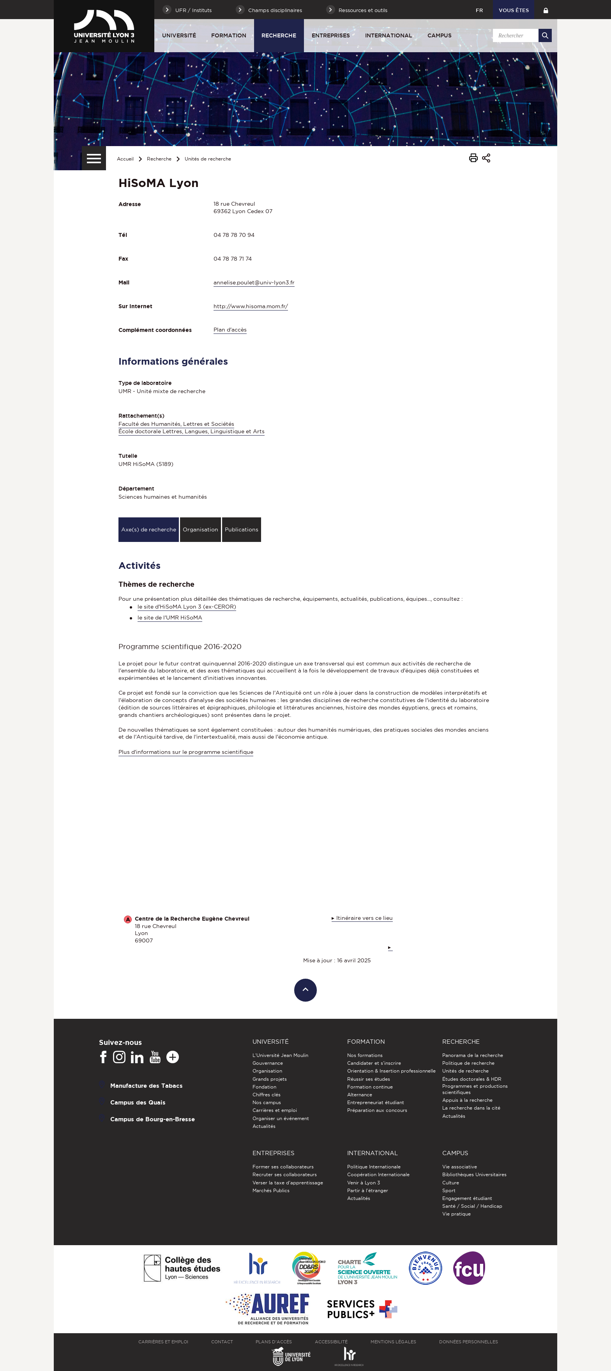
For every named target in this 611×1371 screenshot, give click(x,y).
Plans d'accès (274, 1341)
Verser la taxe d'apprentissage (288, 1182)
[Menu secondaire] (94, 158)
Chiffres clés (267, 1094)
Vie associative (459, 1166)
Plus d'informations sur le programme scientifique (185, 752)
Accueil (125, 158)
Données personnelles (468, 1341)
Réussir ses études (368, 1079)
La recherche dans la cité (471, 1107)
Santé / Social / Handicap (472, 1206)
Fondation (264, 1086)
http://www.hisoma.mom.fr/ (251, 306)
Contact (222, 1341)
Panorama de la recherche (472, 1055)
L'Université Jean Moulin (280, 1055)
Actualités (264, 1126)
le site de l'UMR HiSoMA (170, 617)
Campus (439, 35)
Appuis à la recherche (467, 1100)
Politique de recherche (468, 1063)
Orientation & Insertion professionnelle (391, 1070)
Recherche (278, 35)
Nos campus (267, 1102)
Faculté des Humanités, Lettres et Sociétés (176, 424)
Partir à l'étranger (367, 1190)
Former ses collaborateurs (283, 1166)
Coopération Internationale (378, 1174)
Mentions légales (393, 1341)
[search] (521, 35)
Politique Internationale (374, 1166)
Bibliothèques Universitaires (474, 1174)
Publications (241, 529)
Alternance (359, 1094)
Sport (449, 1190)
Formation (228, 35)
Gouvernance (268, 1063)
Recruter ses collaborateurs (285, 1174)
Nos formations (365, 1055)
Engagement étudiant (467, 1198)
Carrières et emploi (275, 1110)
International (388, 35)
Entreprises (331, 35)
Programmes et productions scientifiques (475, 1089)
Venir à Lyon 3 (363, 1182)
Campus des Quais (138, 1102)
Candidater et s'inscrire (374, 1063)
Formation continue (370, 1086)
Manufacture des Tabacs (146, 1085)
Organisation (200, 529)
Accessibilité (331, 1341)
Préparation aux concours (377, 1110)
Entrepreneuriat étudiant (375, 1102)
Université (179, 35)
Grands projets (270, 1079)
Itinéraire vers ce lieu (364, 918)
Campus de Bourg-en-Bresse (152, 1119)
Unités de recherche (208, 158)
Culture (450, 1182)
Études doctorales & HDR (472, 1079)
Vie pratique (456, 1213)
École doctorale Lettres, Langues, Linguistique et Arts (191, 431)
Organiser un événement (281, 1118)
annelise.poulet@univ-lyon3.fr (254, 282)
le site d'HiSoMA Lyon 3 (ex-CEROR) (187, 606)
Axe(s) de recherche (148, 529)
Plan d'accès (230, 329)
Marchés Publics (271, 1190)
